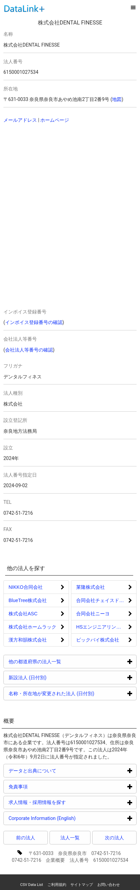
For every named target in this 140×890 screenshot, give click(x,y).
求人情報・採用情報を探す (63, 802)
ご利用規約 (56, 885)
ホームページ (54, 120)
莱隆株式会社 (90, 587)
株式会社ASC (23, 613)
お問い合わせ (108, 885)
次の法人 (114, 837)
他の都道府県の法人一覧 (61, 661)
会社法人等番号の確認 (29, 350)
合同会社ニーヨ (93, 613)
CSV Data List (31, 885)
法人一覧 (70, 837)
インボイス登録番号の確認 (33, 322)
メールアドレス (20, 120)
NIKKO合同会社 (26, 587)
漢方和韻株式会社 (28, 640)
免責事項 (44, 786)
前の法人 (25, 837)
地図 (117, 99)
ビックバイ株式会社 (97, 640)
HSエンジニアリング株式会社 (106, 627)
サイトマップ (81, 885)
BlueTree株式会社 (28, 600)
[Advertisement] (56, 173)
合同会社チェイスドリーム (105, 600)
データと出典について (58, 770)
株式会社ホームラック (32, 627)
